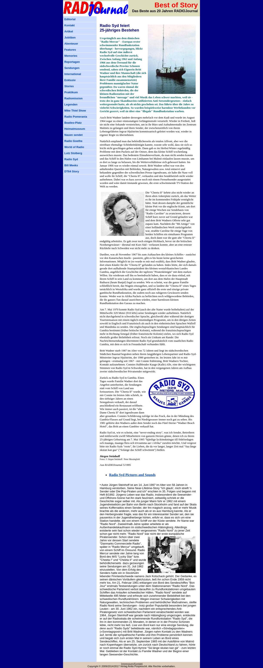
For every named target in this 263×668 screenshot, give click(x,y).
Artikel (68, 31)
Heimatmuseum (74, 128)
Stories (69, 86)
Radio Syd (71, 159)
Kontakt (69, 25)
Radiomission (73, 98)
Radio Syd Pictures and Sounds (132, 475)
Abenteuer (71, 43)
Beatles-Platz (73, 122)
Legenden (70, 104)
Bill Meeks (71, 165)
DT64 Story (71, 171)
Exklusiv (70, 80)
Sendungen (72, 68)
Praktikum (71, 92)
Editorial (69, 19)
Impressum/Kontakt (132, 663)
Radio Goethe (73, 141)
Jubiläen (70, 37)
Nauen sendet (73, 135)
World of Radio (74, 147)
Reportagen (72, 61)
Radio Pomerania (75, 116)
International (72, 74)
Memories (70, 55)
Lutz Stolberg (73, 153)
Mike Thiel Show (75, 110)
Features (70, 49)
